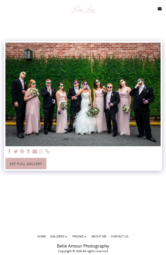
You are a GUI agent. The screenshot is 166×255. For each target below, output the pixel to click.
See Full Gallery (26, 163)
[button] (5, 8)
